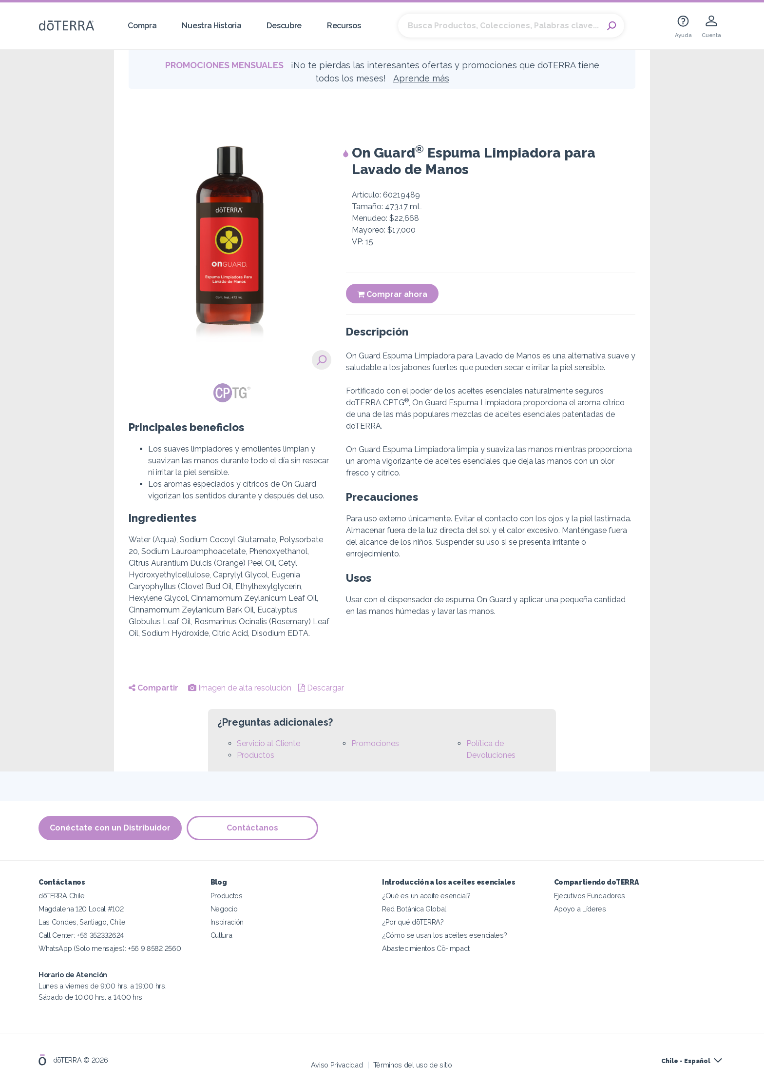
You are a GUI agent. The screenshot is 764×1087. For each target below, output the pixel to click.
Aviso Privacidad (337, 1065)
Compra (142, 25)
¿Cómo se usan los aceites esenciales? (444, 935)
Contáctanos (252, 828)
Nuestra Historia (211, 25)
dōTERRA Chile (61, 895)
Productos (255, 755)
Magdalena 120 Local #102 (81, 909)
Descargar (321, 687)
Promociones (375, 743)
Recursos (344, 25)
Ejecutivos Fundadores (590, 895)
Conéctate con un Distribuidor (110, 828)
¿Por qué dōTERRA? (413, 922)
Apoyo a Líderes (580, 909)
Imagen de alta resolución (239, 687)
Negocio (224, 909)
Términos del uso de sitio (412, 1065)
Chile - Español (685, 1061)
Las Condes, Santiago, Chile (82, 922)
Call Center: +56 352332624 (81, 935)
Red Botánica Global (414, 909)
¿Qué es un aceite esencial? (426, 895)
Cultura (221, 935)
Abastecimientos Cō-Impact (425, 948)
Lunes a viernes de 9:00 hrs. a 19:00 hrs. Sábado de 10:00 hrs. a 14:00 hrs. (102, 985)
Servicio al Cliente (268, 743)
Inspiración (227, 922)
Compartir (153, 687)
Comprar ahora (392, 294)
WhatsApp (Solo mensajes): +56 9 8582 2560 (109, 948)
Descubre (284, 25)
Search (612, 26)
